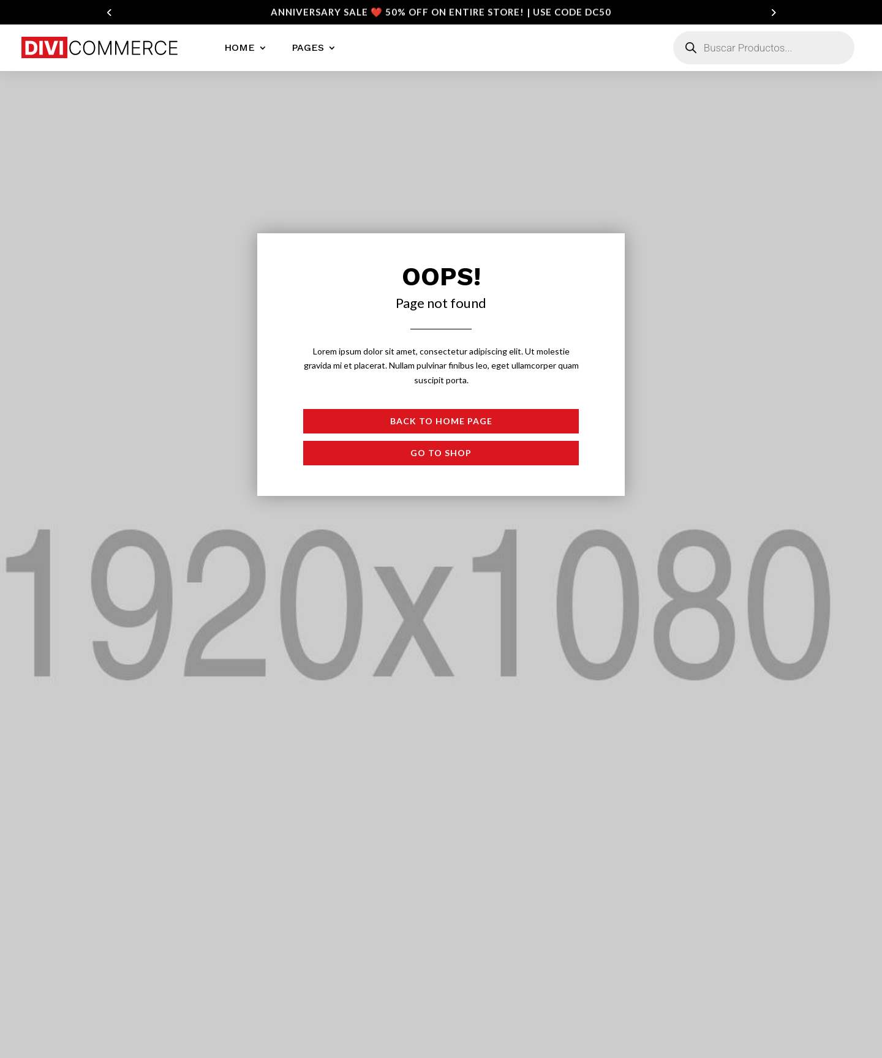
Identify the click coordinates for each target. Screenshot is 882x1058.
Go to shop (441, 453)
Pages (308, 47)
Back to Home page (441, 421)
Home (239, 47)
